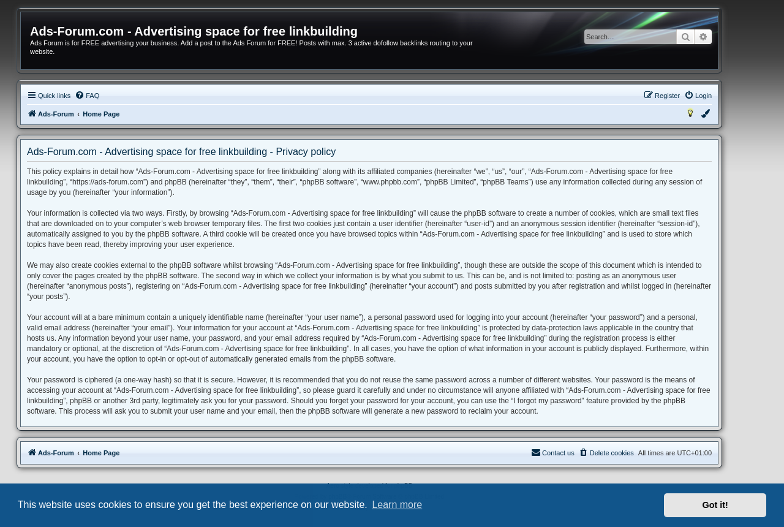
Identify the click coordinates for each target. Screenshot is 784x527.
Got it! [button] (715, 505)
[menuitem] (87, 95)
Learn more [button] (397, 504)
